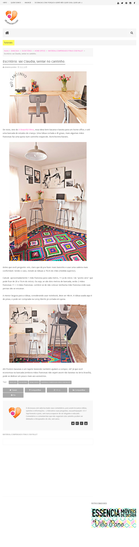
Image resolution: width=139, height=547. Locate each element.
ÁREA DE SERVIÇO (129, 463)
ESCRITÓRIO (27, 51)
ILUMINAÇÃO (118, 435)
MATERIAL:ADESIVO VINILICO (116, 438)
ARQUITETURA (102, 417)
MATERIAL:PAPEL (104, 447)
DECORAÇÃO (104, 420)
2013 (101, 344)
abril (103, 329)
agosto (104, 258)
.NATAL (99, 414)
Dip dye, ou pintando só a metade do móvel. (118, 294)
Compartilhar (29, 390)
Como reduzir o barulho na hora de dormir (117, 301)
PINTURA (121, 453)
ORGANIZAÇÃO (121, 450)
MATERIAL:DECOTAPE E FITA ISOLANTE (116, 443)
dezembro (105, 245)
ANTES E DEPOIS (126, 415)
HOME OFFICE (40, 51)
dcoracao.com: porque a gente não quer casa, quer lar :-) (58, 3)
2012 (101, 347)
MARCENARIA (131, 435)
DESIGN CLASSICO (128, 423)
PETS (114, 453)
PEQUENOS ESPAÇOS (104, 453)
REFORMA (99, 461)
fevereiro (105, 336)
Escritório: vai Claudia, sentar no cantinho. (117, 304)
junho (103, 265)
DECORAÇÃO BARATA (125, 420)
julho (103, 262)
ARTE (111, 417)
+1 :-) (47, 390)
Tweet (11, 390)
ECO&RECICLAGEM (127, 426)
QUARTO (108, 455)
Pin (82, 390)
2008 (101, 361)
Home (6, 51)
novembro (105, 248)
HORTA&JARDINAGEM (127, 433)
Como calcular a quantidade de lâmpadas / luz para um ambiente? (121, 210)
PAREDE (132, 450)
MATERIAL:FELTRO (103, 445)
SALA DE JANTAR (129, 461)
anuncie (27, 3)
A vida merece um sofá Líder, (112, 297)
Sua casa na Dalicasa (109, 324)
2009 (101, 357)
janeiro (104, 339)
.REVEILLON (110, 415)
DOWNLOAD (110, 426)
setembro (105, 255)
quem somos (16, 3)
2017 (101, 231)
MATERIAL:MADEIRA (129, 445)
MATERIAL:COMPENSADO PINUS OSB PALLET (65, 51)
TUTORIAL (101, 463)
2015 (101, 238)
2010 (101, 354)
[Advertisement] (47, 462)
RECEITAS (132, 458)
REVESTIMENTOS (110, 461)
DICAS (99, 426)
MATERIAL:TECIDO (105, 450)
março (103, 332)
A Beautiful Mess (26, 129)
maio (103, 269)
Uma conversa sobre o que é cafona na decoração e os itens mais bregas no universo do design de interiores (115, 159)
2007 (101, 364)
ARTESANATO (120, 417)
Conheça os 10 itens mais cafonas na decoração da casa (119, 139)
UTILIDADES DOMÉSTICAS (115, 463)
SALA (120, 461)
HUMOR (99, 435)
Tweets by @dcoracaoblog (106, 487)
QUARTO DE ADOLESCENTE (125, 456)
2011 (101, 350)
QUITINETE (123, 458)
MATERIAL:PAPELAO (129, 448)
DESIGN (100, 423)
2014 (101, 242)
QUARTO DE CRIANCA (107, 458)
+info (5, 3)
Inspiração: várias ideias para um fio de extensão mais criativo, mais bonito (121, 179)
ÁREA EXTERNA (101, 466)
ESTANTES (113, 429)
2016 (101, 235)
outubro (104, 251)
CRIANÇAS (131, 417)
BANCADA (15, 51)
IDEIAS (107, 435)
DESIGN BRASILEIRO (112, 423)
